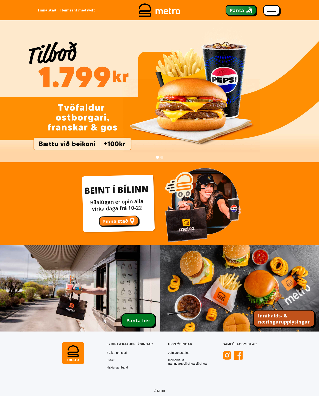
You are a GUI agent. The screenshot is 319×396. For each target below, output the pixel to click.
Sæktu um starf (117, 352)
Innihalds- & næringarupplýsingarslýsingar (188, 361)
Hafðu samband (117, 367)
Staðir (111, 360)
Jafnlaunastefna (178, 352)
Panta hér (138, 320)
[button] (310, 91)
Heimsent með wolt (77, 10)
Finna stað (47, 10)
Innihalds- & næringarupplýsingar (284, 318)
